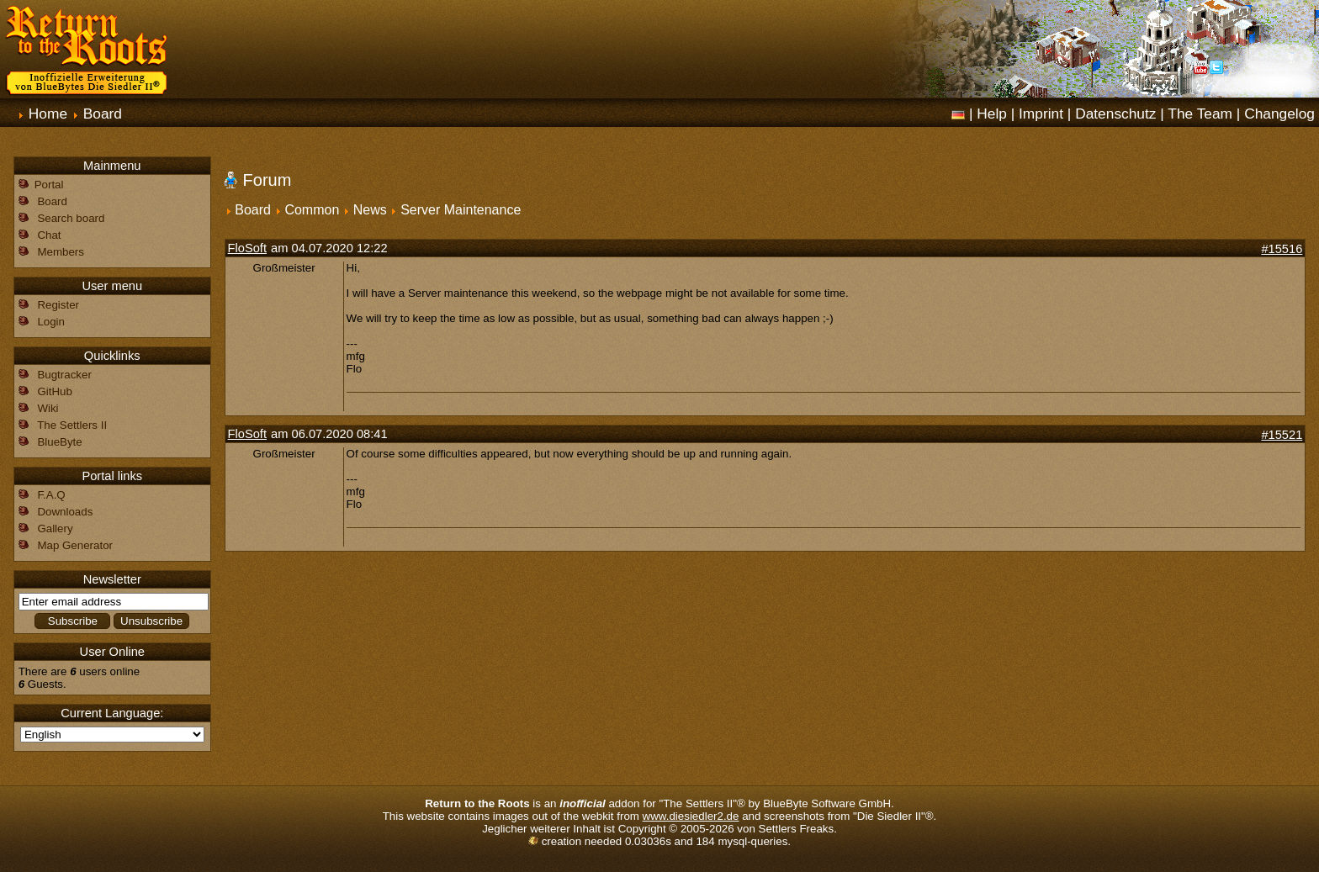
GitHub (54, 391)
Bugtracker (64, 374)
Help (992, 113)
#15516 (1281, 249)
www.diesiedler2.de (691, 816)
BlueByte (59, 442)
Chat (49, 235)
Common (311, 210)
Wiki (47, 408)
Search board (70, 218)
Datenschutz (1115, 113)
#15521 (1281, 434)
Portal (49, 184)
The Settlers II (72, 425)
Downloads (65, 511)
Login (51, 321)
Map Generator (75, 545)
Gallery (54, 528)
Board (102, 113)
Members (60, 252)
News (370, 210)
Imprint (1041, 113)
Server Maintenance (460, 210)
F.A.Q (51, 495)
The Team (1200, 113)
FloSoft (247, 248)
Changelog (1279, 113)
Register (58, 305)
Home (48, 113)
